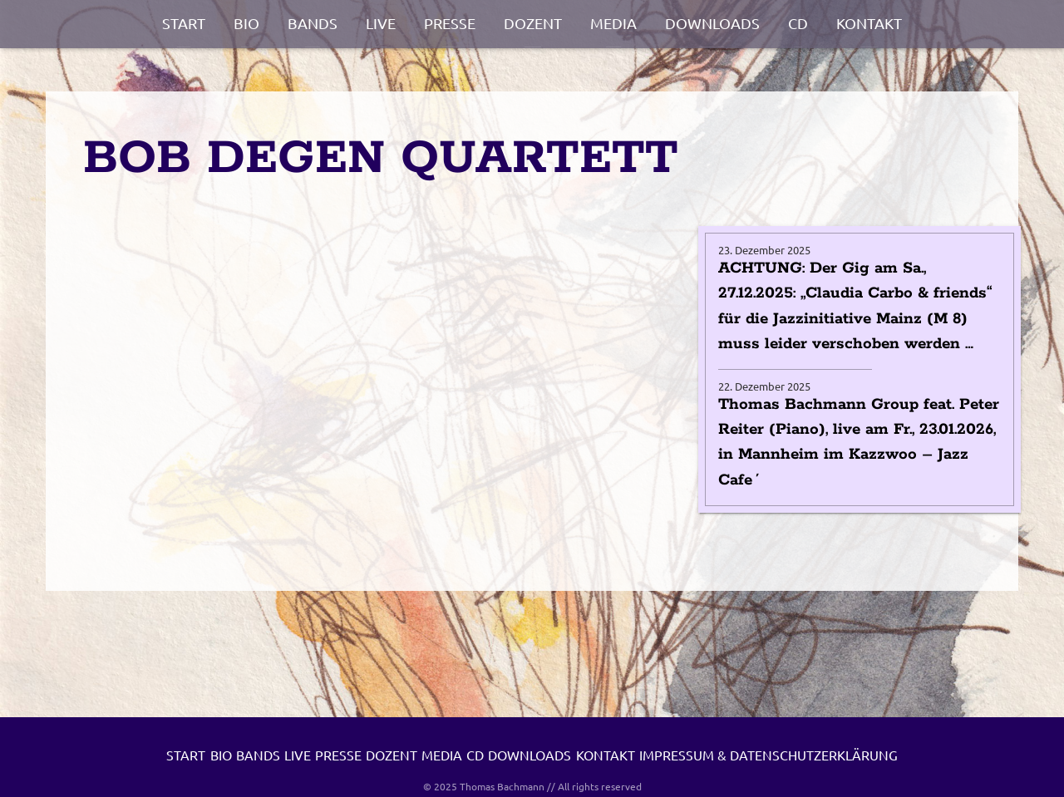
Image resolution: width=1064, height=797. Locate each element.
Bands (312, 23)
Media (613, 23)
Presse (449, 23)
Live (381, 23)
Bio (246, 23)
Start (183, 23)
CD (798, 23)
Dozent (533, 23)
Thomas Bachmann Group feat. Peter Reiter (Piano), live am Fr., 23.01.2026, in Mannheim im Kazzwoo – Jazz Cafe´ (858, 442)
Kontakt (869, 23)
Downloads (712, 23)
